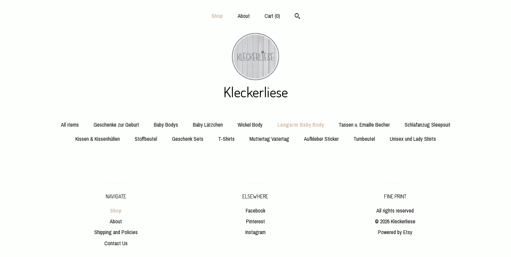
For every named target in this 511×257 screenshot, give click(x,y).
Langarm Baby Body (300, 124)
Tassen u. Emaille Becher (364, 124)
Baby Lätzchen (208, 124)
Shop (217, 16)
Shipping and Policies (116, 232)
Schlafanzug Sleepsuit (427, 124)
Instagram (255, 232)
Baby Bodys (166, 124)
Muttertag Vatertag (269, 138)
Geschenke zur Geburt (116, 124)
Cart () (272, 16)
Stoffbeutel (146, 138)
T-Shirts (226, 138)
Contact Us (116, 243)
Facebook (255, 210)
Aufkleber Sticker (321, 138)
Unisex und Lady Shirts (413, 138)
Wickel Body (250, 124)
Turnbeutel (364, 138)
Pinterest (255, 221)
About (244, 16)
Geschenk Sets (187, 138)
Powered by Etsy (395, 232)
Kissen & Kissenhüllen (97, 138)
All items (70, 124)
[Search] (297, 17)
